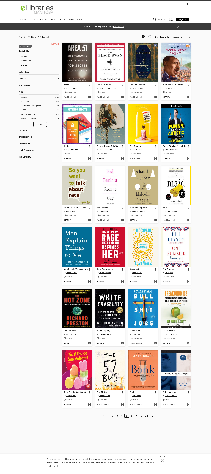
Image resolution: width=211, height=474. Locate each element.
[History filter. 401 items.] (40, 110)
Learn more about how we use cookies (122, 462)
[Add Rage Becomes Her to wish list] (122, 282)
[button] (158, 20)
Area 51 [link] (67, 85)
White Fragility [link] (103, 331)
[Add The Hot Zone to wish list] (89, 343)
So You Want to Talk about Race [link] (76, 208)
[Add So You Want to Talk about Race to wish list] (89, 220)
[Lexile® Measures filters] (39, 150)
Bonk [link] (132, 392)
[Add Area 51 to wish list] (89, 97)
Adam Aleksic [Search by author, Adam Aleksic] (137, 273)
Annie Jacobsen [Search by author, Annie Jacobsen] (72, 88)
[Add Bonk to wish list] (155, 405)
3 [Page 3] (117, 415)
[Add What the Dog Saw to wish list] (155, 220)
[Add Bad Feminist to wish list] (122, 220)
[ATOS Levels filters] (39, 143)
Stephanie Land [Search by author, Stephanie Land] (171, 211)
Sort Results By (162, 37)
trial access (118, 26)
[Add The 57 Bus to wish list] (122, 405)
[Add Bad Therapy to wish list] (155, 158)
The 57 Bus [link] (102, 392)
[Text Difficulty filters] (39, 157)
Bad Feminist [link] (102, 208)
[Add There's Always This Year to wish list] (122, 158)
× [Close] (162, 461)
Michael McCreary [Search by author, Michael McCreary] (171, 150)
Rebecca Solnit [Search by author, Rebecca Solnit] (71, 273)
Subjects (24, 19)
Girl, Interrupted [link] (170, 392)
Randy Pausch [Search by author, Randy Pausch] (137, 88)
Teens (62, 19)
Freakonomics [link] (169, 331)
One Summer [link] (168, 269)
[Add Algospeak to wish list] (155, 282)
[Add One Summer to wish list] (188, 282)
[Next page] (152, 415)
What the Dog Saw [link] (138, 208)
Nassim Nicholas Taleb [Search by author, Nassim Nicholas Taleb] (107, 88)
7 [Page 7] (136, 415)
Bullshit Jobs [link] (135, 331)
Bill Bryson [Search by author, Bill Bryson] (169, 273)
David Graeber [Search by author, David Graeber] (137, 334)
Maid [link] (165, 208)
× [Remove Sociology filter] (20, 46)
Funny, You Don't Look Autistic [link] (175, 146)
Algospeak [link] (134, 269)
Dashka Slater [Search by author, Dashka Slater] (104, 396)
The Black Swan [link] (104, 85)
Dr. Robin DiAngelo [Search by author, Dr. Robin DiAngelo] (106, 334)
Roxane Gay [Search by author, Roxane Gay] (103, 211)
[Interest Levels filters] (39, 137)
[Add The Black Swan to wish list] (122, 97)
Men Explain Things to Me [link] (76, 269)
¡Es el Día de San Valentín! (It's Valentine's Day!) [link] (76, 392)
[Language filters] (39, 130)
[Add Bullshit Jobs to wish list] (155, 343)
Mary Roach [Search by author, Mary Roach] (136, 396)
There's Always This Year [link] (108, 146)
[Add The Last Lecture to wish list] (155, 97)
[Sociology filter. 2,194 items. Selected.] (40, 97)
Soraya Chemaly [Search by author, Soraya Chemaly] (105, 273)
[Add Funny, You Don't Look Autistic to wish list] (188, 158)
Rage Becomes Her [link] (105, 269)
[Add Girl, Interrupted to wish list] (188, 405)
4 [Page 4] (121, 415)
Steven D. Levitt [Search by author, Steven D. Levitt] (171, 334)
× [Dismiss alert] (178, 26)
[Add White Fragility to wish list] (122, 343)
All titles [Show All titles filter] (24, 56)
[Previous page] (103, 415)
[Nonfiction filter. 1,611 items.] (40, 101)
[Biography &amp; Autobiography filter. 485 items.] (40, 105)
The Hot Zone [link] (70, 331)
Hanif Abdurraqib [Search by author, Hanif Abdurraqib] (105, 150)
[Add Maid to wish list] (188, 220)
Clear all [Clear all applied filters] (55, 44)
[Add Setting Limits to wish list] (89, 158)
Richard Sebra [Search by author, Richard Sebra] (71, 396)
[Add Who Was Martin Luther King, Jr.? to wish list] (188, 97)
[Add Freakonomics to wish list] (188, 343)
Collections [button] (40, 19)
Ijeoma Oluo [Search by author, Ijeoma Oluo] (70, 211)
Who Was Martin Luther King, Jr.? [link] (175, 85)
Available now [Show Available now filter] (26, 60)
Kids (53, 19)
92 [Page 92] (146, 415)
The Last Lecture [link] (137, 85)
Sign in (182, 19)
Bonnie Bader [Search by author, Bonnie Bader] (170, 88)
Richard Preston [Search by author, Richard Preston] (72, 334)
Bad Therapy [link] (135, 146)
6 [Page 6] (131, 415)
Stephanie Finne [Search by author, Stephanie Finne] (72, 150)
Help (186, 4)
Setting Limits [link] (70, 146)
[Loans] (171, 20)
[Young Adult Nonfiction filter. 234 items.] (40, 118)
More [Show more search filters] (40, 124)
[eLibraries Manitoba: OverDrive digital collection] (37, 9)
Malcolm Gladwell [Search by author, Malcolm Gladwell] (138, 211)
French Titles (75, 19)
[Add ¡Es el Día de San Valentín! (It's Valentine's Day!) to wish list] (89, 405)
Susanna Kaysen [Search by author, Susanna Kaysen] (171, 396)
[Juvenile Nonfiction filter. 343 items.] (40, 114)
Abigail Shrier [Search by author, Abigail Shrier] (137, 150)
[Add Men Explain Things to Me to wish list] (89, 282)
